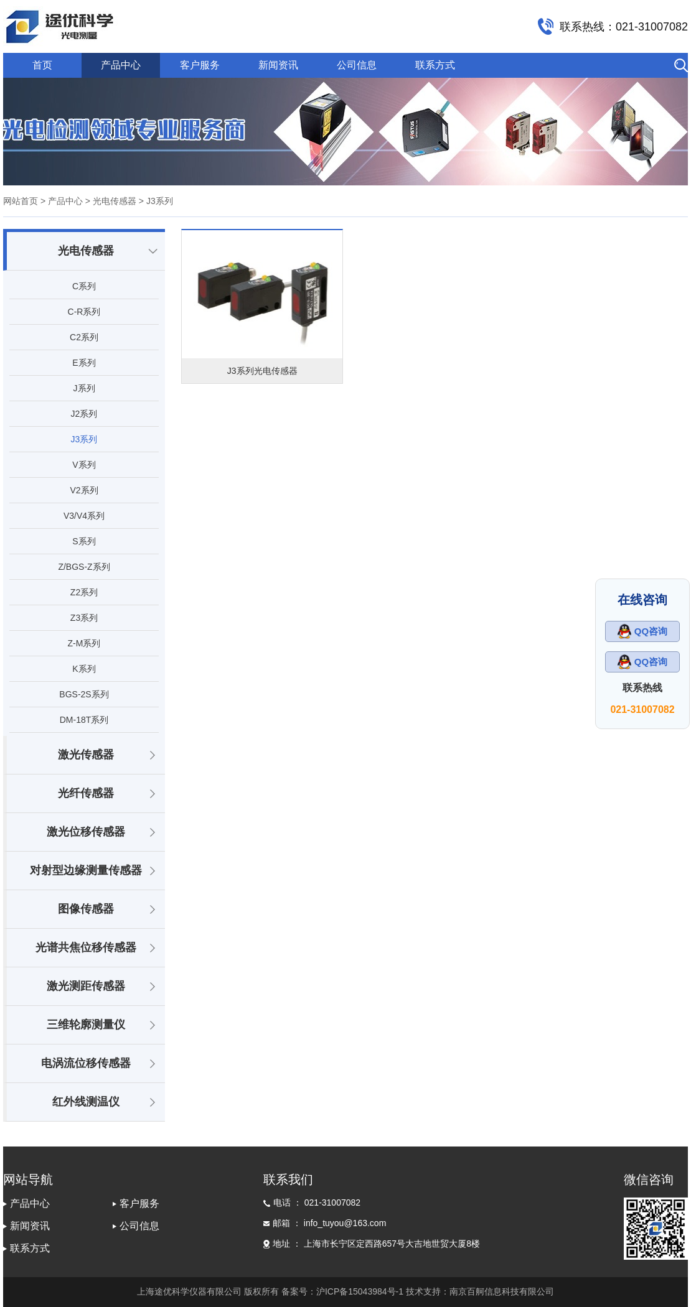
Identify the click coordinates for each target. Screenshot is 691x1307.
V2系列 (84, 490)
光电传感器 (86, 250)
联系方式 (435, 65)
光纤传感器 (86, 793)
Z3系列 (84, 618)
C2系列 (84, 337)
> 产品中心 (61, 201)
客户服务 (200, 65)
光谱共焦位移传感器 (85, 947)
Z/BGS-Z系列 (84, 567)
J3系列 (84, 439)
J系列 (84, 388)
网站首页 (20, 201)
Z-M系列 (84, 643)
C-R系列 (84, 312)
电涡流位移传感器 (86, 1063)
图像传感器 (86, 909)
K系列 (83, 669)
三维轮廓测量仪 (86, 1024)
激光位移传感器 (86, 832)
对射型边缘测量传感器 (86, 870)
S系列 (83, 541)
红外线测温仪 (86, 1101)
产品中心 (121, 65)
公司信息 (357, 65)
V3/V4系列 (84, 516)
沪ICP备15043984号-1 (359, 1291)
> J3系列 (154, 201)
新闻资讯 (278, 65)
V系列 (83, 465)
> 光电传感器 (109, 201)
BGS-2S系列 (83, 694)
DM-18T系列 (84, 720)
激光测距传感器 (86, 986)
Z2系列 (84, 592)
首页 (42, 65)
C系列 (84, 286)
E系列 (83, 363)
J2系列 (84, 414)
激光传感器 (86, 754)
